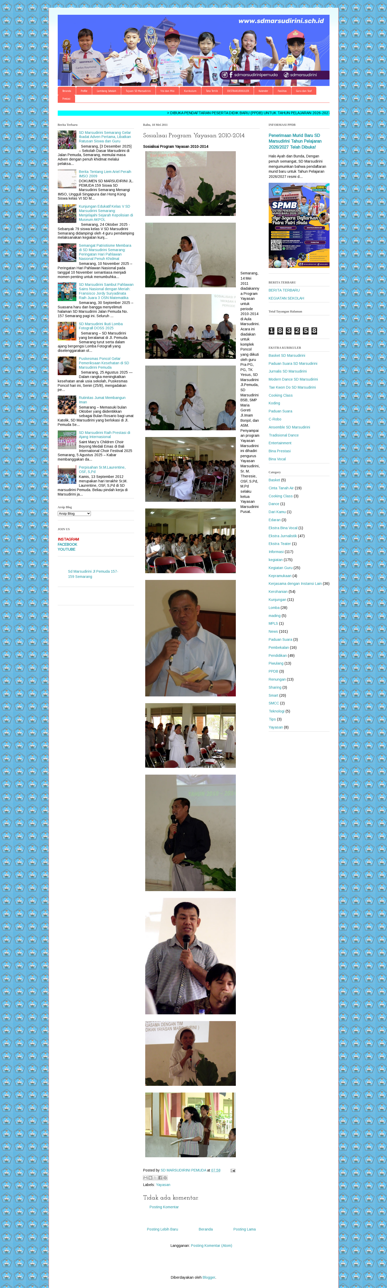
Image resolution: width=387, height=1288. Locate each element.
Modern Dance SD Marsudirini (293, 379)
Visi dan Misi (167, 91)
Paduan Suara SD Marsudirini (293, 363)
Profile (84, 91)
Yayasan (163, 1185)
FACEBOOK (67, 544)
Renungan (277, 679)
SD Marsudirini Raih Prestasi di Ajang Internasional (104, 435)
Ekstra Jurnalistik (283, 536)
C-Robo (275, 419)
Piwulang (276, 663)
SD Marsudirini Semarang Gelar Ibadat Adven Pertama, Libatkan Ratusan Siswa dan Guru (105, 136)
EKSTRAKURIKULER (238, 91)
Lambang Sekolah (106, 91)
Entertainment (280, 443)
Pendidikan (278, 655)
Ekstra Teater (280, 544)
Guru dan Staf (304, 91)
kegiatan (276, 560)
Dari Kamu (277, 512)
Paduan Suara (280, 411)
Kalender (263, 91)
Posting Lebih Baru (162, 1229)
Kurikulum (190, 91)
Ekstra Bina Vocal (283, 528)
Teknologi (276, 711)
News (273, 631)
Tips (272, 719)
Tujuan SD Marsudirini (138, 91)
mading (275, 616)
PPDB (273, 671)
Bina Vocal (277, 459)
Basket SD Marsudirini (287, 355)
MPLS (273, 623)
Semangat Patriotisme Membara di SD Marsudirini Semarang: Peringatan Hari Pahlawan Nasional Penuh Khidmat (105, 251)
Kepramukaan (280, 576)
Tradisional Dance (284, 435)
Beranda (66, 91)
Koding (274, 403)
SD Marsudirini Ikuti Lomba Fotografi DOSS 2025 (101, 326)
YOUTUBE (66, 549)
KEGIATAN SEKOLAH (286, 298)
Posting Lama (244, 1229)
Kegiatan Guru (281, 568)
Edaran (275, 520)
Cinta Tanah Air (281, 488)
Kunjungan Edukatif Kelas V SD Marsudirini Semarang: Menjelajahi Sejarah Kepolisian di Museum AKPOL (106, 212)
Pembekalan (279, 647)
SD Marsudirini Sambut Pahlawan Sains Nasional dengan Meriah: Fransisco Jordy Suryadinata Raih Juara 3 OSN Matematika (106, 291)
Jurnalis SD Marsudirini (288, 371)
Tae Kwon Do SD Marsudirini (292, 387)
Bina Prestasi (280, 451)
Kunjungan (277, 600)
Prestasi (66, 98)
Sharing (275, 687)
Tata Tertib (212, 91)
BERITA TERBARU (284, 290)
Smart (273, 695)
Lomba (274, 608)
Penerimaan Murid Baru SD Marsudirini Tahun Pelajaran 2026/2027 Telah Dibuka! (295, 141)
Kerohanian (278, 592)
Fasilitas (282, 91)
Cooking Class (281, 395)
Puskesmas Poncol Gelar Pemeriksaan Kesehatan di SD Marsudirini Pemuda (104, 362)
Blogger (209, 1277)
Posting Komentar (164, 1207)
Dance (274, 504)
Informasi (276, 552)
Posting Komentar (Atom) (211, 1245)
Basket (274, 480)
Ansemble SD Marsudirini (289, 427)
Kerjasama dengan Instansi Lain (295, 583)
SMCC (274, 703)
